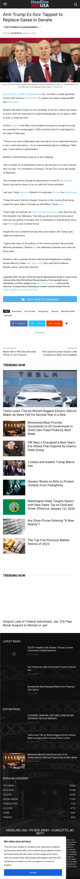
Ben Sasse (13, 102)
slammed (24, 192)
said (61, 204)
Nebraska (36, 94)
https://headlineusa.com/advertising (20, 289)
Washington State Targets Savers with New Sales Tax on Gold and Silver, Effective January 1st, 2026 (51, 504)
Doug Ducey (52, 212)
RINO (9, 224)
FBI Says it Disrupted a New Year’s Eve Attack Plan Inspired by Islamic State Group (52, 446)
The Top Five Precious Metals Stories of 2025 (48, 542)
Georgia (56, 192)
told (35, 247)
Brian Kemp (71, 192)
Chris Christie (38, 212)
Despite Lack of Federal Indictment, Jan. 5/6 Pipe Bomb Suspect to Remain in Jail (37, 623)
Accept (33, 872)
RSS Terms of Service (46, 283)
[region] (33, 857)
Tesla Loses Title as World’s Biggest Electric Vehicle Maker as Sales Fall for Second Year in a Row (40, 413)
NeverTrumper (65, 180)
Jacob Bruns (16, 33)
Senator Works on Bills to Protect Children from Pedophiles (51, 483)
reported (15, 125)
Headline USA (23, 94)
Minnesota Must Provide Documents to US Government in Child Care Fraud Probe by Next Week (50, 428)
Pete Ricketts (31, 98)
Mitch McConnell (34, 263)
